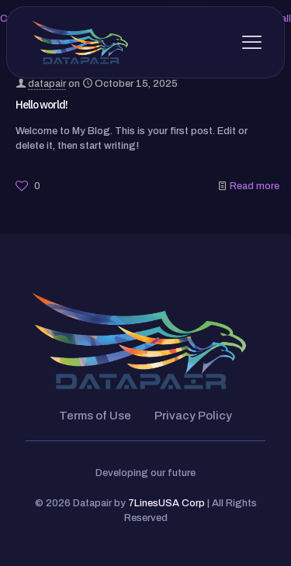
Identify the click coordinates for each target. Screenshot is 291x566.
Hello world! (42, 105)
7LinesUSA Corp (166, 503)
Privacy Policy (193, 415)
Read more (254, 186)
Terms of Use (95, 415)
